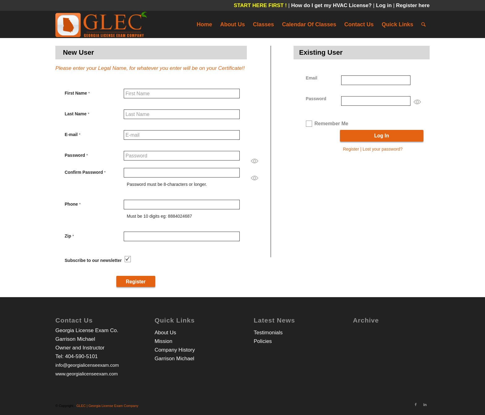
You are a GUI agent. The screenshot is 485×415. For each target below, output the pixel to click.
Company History (175, 350)
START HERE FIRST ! (260, 5)
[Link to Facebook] (415, 404)
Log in (384, 5)
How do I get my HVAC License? (332, 5)
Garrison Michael (175, 359)
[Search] (423, 24)
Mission (164, 341)
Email (311, 77)
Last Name (77, 113)
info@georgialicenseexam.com (87, 365)
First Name (77, 93)
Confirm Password (85, 172)
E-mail (72, 134)
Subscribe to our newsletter (93, 260)
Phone (73, 204)
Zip (69, 235)
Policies (263, 341)
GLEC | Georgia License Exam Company (107, 406)
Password (76, 155)
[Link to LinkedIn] (425, 404)
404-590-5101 (81, 356)
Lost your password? (382, 149)
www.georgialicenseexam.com (86, 373)
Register (351, 149)
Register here (413, 5)
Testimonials (268, 333)
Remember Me (331, 123)
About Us (165, 333)
